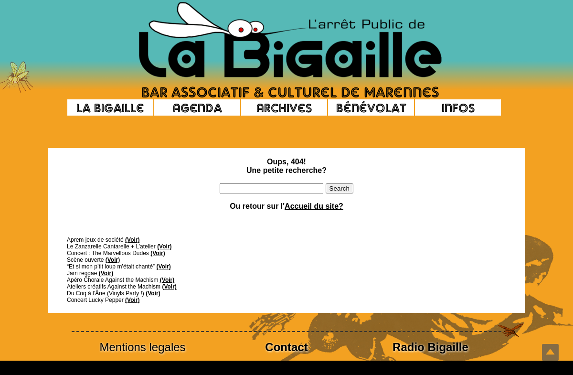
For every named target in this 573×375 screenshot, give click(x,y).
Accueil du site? (314, 206)
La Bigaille (110, 107)
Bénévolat (371, 107)
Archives (284, 107)
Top (550, 352)
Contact (286, 347)
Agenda (197, 107)
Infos (458, 107)
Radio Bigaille (430, 347)
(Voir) (132, 239)
